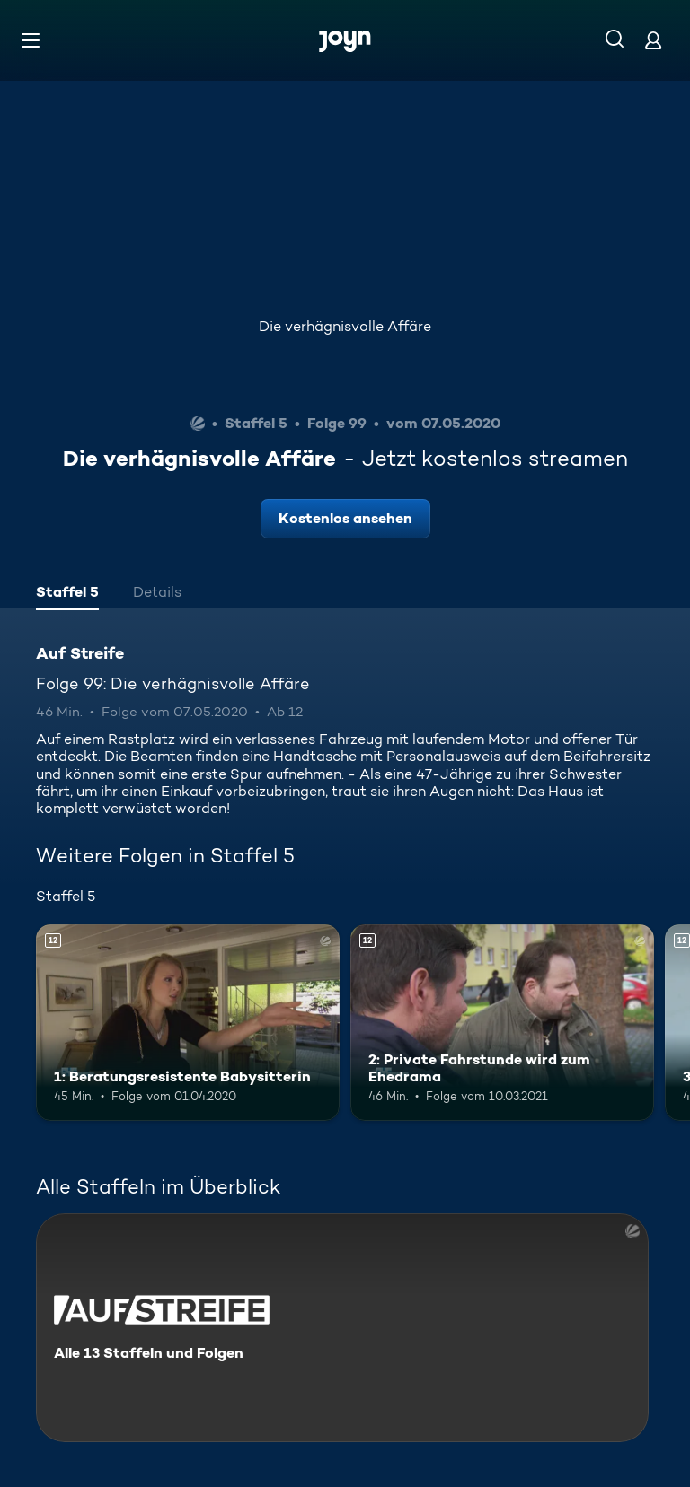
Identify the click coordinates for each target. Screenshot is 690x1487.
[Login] (653, 40)
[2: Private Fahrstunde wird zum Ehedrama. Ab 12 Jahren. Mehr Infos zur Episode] (502, 1023)
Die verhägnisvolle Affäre (345, 326)
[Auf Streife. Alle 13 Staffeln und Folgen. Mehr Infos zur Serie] (342, 1327)
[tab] (67, 594)
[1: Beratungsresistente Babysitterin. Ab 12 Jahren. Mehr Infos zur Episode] (188, 1023)
